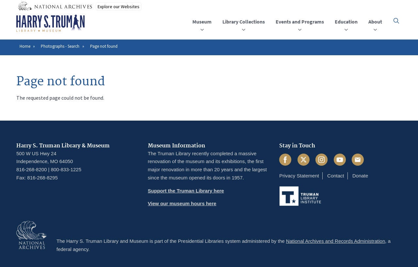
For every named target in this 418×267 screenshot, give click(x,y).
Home (25, 46)
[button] (396, 21)
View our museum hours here (182, 203)
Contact (335, 175)
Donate (360, 175)
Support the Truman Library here (186, 190)
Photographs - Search (60, 46)
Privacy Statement (299, 175)
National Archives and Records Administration (335, 241)
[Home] (50, 23)
